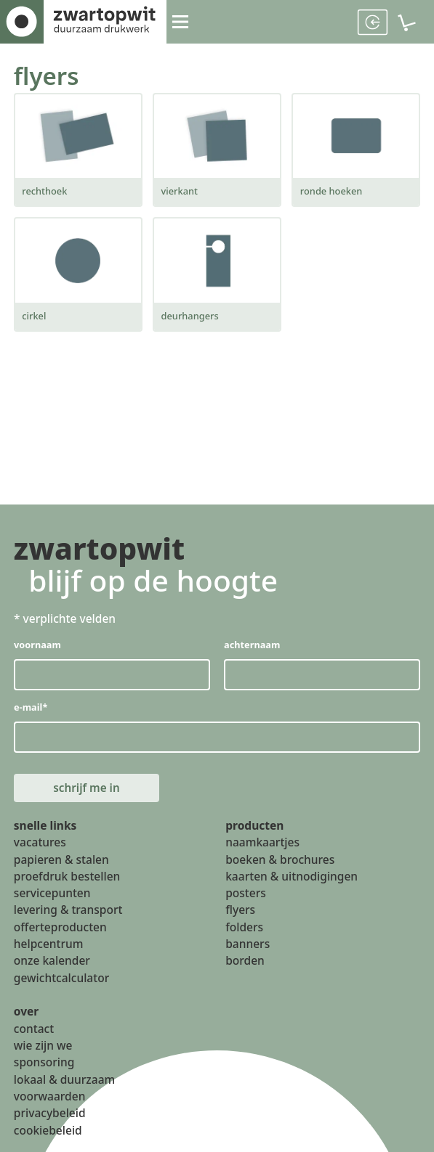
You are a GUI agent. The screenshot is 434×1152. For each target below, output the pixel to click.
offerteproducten (60, 929)
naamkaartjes (262, 845)
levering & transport (68, 912)
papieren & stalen (61, 862)
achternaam (252, 644)
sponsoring (44, 1065)
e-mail (31, 707)
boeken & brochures (279, 862)
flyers (47, 75)
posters (245, 896)
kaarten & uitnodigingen (291, 879)
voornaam (37, 644)
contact (34, 1031)
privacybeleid (50, 1116)
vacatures (40, 845)
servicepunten (52, 896)
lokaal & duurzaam (64, 1082)
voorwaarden (50, 1099)
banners (247, 947)
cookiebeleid (48, 1132)
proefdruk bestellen (67, 879)
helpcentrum (49, 947)
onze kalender (52, 963)
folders (244, 929)
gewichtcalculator (61, 980)
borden (245, 963)
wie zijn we (43, 1048)
